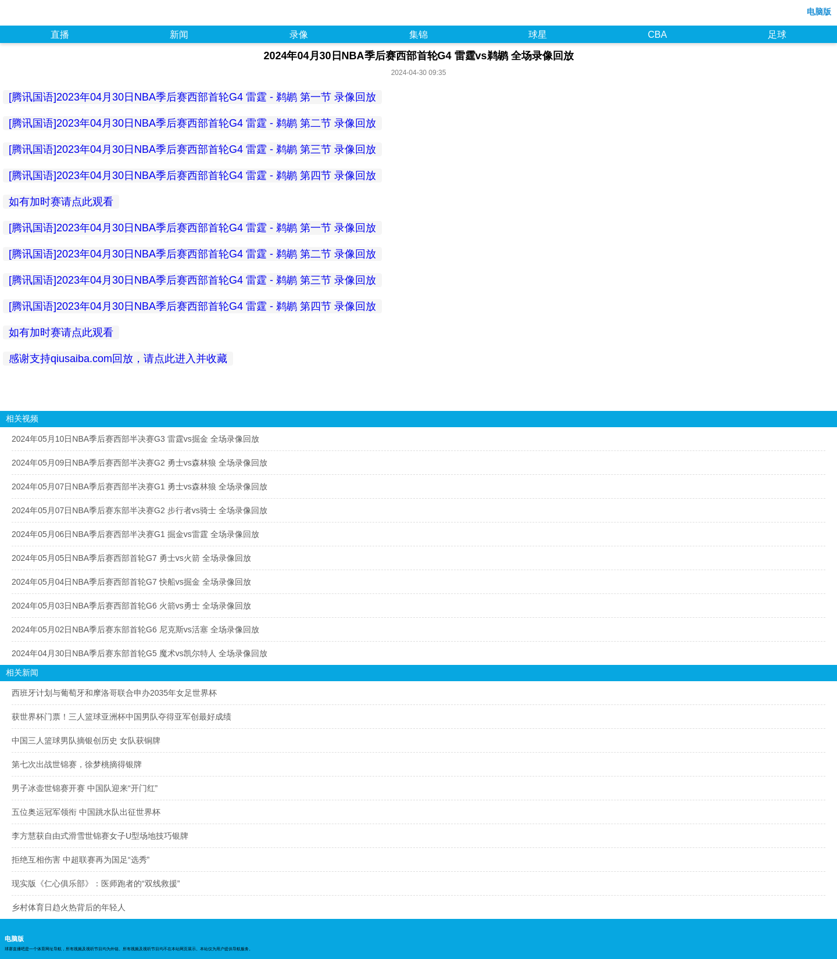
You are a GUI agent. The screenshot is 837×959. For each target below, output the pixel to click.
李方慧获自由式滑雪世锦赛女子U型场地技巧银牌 (100, 835)
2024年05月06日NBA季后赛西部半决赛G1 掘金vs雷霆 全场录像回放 (135, 534)
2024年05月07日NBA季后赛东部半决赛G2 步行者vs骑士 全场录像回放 (139, 510)
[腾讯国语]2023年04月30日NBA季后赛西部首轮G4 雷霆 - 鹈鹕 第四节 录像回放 (192, 175)
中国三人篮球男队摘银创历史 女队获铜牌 (86, 740)
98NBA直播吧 (33, 14)
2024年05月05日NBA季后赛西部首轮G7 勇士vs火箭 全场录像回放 (131, 558)
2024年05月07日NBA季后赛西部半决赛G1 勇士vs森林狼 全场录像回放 (139, 486)
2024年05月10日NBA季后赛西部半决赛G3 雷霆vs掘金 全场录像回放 (135, 438)
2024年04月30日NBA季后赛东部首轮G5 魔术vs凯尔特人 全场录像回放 (139, 653)
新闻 (179, 35)
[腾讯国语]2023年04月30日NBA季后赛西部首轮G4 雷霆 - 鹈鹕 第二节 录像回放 (192, 123)
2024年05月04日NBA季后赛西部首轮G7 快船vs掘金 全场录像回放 (131, 581)
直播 (60, 35)
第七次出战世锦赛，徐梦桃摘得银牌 (77, 764)
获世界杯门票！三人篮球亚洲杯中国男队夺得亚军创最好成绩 (121, 716)
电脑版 (819, 11)
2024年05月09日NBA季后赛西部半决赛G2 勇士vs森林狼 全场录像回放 (139, 462)
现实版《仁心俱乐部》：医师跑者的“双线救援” (96, 883)
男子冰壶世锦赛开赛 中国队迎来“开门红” (85, 788)
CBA (657, 35)
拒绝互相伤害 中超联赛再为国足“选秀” (80, 859)
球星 (537, 35)
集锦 (418, 35)
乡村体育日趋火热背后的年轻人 (69, 907)
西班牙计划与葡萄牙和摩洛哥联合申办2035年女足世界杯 (114, 692)
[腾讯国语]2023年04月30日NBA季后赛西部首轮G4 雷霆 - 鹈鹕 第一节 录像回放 (192, 97)
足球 (777, 35)
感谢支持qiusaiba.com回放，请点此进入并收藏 (118, 358)
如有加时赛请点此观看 (61, 201)
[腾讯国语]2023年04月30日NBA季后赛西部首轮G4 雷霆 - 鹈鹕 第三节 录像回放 (192, 149)
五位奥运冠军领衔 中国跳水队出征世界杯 (86, 812)
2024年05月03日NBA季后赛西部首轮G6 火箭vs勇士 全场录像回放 (131, 605)
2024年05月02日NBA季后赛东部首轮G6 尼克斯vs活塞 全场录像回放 (135, 629)
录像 (298, 35)
